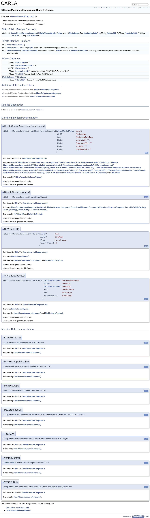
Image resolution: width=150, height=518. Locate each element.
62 (16, 396)
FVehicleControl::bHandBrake (69, 162)
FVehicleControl (8, 77)
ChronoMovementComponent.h (23, 16)
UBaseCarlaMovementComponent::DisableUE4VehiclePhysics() (26, 168)
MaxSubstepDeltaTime (92, 33)
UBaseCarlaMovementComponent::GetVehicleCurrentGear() (72, 168)
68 (16, 348)
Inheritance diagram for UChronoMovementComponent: (22, 21)
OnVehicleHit (11, 48)
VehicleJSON (111, 33)
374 (16, 305)
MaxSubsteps (74, 33)
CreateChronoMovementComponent (24, 33)
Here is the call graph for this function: (17, 181)
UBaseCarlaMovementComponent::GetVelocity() (20, 170)
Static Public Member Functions (103, 8)
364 (16, 252)
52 (14, 110)
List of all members (144, 8)
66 (16, 420)
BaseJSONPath (32, 36)
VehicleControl (20, 77)
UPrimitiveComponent (29, 51)
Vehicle (59, 33)
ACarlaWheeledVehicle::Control (50, 165)
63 (16, 372)
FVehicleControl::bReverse (108, 162)
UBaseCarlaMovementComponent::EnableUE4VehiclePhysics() (122, 207)
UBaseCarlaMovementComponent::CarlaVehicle (20, 165)
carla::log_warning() (10, 210)
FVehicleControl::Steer (53, 173)
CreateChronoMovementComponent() (27, 260)
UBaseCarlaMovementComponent (46, 90)
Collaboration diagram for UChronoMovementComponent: (23, 24)
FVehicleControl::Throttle (71, 173)
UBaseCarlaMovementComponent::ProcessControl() (126, 170)
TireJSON (14, 36)
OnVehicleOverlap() (86, 170)
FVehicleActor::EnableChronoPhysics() (27, 177)
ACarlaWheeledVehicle (47, 33)
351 (16, 203)
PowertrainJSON (131, 33)
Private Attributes (133, 8)
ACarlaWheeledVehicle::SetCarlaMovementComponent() (23, 173)
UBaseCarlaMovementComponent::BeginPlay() (40, 162)
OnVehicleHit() (72, 170)
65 (16, 493)
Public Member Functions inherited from (30, 90)
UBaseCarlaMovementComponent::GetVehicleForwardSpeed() (118, 168)
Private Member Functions (120, 8)
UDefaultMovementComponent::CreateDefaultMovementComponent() (88, 165)
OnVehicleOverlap (13, 51)
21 (16, 158)
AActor (19, 48)
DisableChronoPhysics (15, 45)
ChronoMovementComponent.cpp (34, 158)
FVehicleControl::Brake (89, 162)
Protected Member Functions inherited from (31, 93)
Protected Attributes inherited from (28, 97)
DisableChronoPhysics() (20, 256)
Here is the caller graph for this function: (18, 185)
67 (16, 445)
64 (16, 469)
